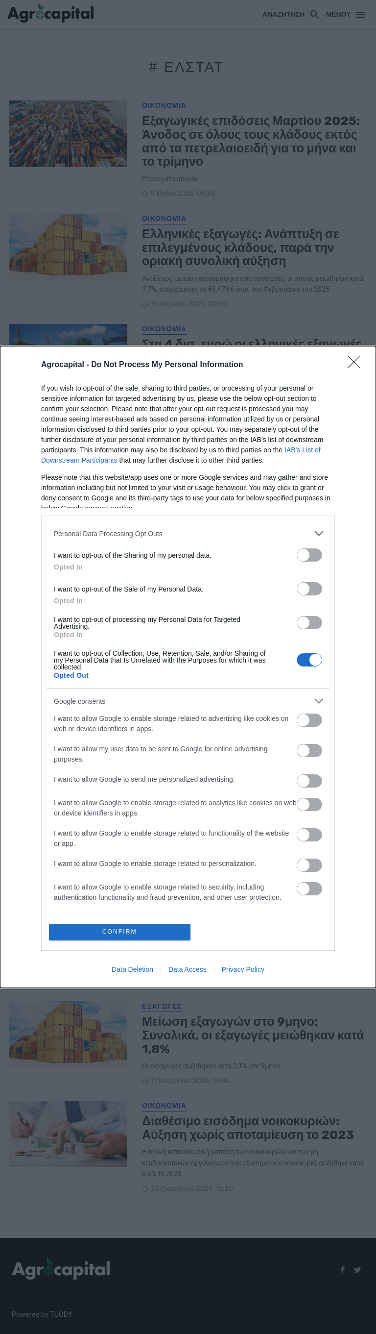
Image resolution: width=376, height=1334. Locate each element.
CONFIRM (120, 932)
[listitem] (188, 533)
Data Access (187, 970)
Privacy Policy (243, 970)
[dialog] (188, 667)
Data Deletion (132, 970)
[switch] (309, 554)
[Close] (357, 364)
